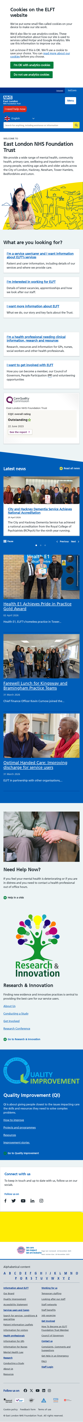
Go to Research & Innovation (24, 1039)
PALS (44, 1361)
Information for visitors (15, 1330)
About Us (9, 1006)
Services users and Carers (16, 1310)
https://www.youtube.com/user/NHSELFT (23, 1200)
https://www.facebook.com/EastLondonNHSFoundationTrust (5, 1201)
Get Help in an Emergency (55, 1355)
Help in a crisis (16, 897)
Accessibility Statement (15, 1304)
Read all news (72, 468)
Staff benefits (49, 1310)
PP (49, 375)
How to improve (13, 1120)
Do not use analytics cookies (31, 74)
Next (73, 541)
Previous (64, 541)
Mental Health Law (13, 1352)
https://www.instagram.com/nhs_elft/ (41, 1201)
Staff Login (47, 1366)
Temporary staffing (51, 1293)
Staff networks (49, 1304)
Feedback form (28, 1409)
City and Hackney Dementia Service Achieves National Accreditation (40, 511)
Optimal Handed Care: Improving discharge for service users (35, 765)
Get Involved (11, 1021)
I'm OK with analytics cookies (32, 65)
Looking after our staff (53, 1299)
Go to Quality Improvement (23, 1153)
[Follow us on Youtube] (38, 1391)
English (12, 118)
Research (8, 1357)
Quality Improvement (14, 1299)
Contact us (47, 1341)
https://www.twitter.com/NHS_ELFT (13, 1201)
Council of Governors (53, 1335)
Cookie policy (10, 1409)
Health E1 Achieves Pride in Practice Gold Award (37, 606)
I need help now (15, 109)
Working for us (49, 1288)
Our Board (8, 1293)
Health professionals (14, 1335)
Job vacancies (49, 1315)
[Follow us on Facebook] (25, 1391)
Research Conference (16, 1028)
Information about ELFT (15, 1288)
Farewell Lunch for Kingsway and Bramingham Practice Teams (35, 685)
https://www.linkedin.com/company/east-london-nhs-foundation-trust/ (32, 1201)
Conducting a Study (15, 1013)
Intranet (59, 90)
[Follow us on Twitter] (31, 1391)
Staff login (72, 90)
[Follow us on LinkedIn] (43, 1391)
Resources (9, 1135)
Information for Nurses (15, 1346)
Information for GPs (13, 1341)
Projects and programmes (19, 1127)
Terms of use (44, 1409)
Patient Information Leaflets (18, 1324)
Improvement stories (16, 1142)
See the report (18, 432)
